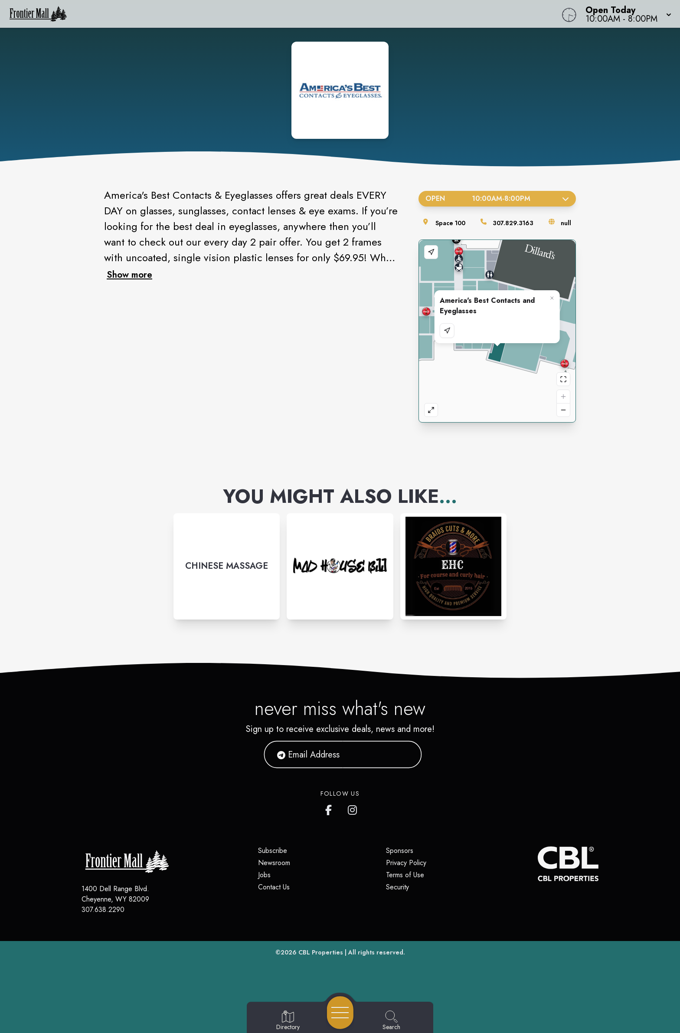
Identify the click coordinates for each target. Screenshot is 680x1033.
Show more (129, 274)
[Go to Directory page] (288, 1020)
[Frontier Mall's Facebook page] (330, 808)
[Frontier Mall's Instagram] (353, 808)
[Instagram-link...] (226, 566)
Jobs (264, 875)
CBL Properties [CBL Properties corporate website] (320, 952)
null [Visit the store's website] (566, 223)
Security (397, 887)
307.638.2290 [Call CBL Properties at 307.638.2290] (103, 910)
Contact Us (274, 887)
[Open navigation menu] (340, 1012)
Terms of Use (405, 875)
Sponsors (399, 851)
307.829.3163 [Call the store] (513, 223)
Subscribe (272, 851)
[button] (626, 13)
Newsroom (274, 863)
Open (497, 198)
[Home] (257, 13)
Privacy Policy (406, 863)
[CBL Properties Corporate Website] (537, 863)
